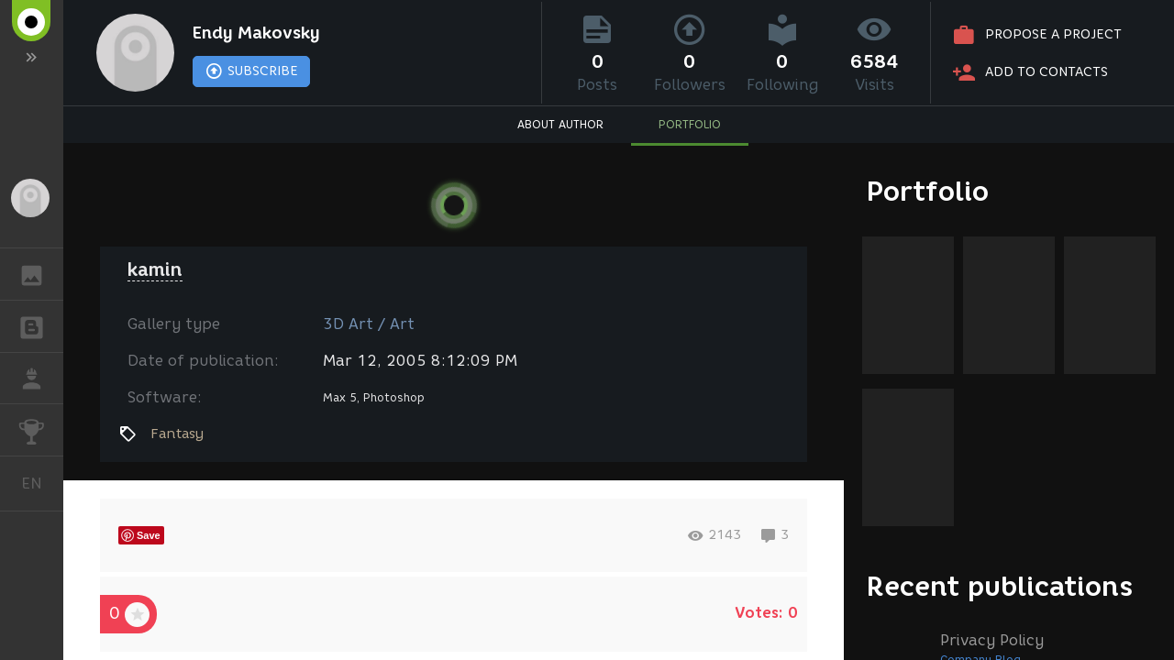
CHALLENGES (40, 428)
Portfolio (928, 191)
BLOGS (40, 325)
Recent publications (1000, 586)
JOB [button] (40, 378)
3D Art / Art (369, 324)
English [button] (38, 483)
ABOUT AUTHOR (560, 124)
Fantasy (177, 433)
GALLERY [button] (40, 274)
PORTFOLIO (690, 124)
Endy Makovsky (256, 33)
